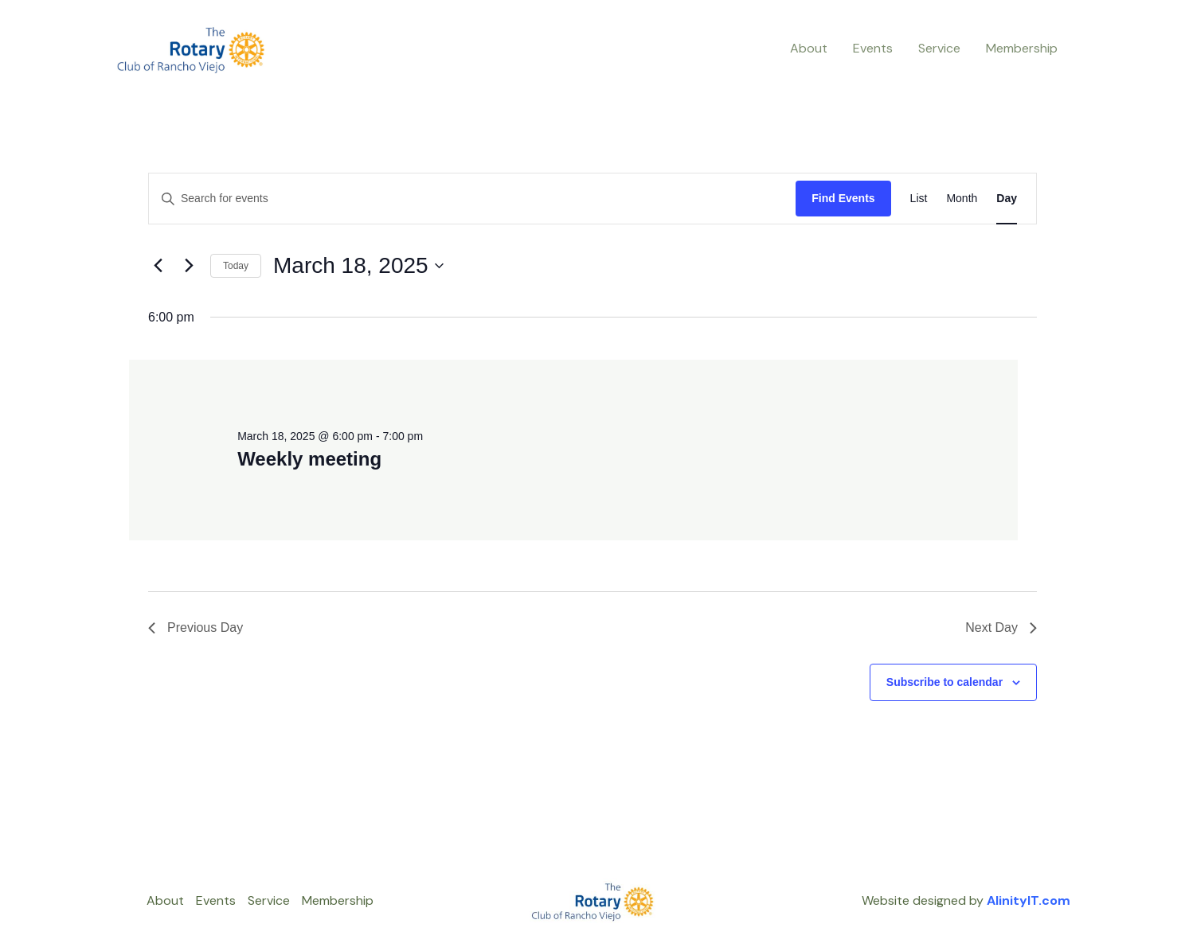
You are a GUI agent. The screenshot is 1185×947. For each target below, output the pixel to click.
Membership (1022, 48)
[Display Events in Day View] (1006, 198)
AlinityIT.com (1028, 900)
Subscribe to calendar (944, 682)
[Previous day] (157, 265)
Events (873, 48)
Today (235, 265)
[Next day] (188, 265)
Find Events (843, 198)
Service (939, 48)
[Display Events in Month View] (961, 198)
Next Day (1001, 627)
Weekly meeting (309, 459)
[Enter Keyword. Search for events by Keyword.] (472, 198)
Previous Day (195, 627)
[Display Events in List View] (919, 198)
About (808, 48)
